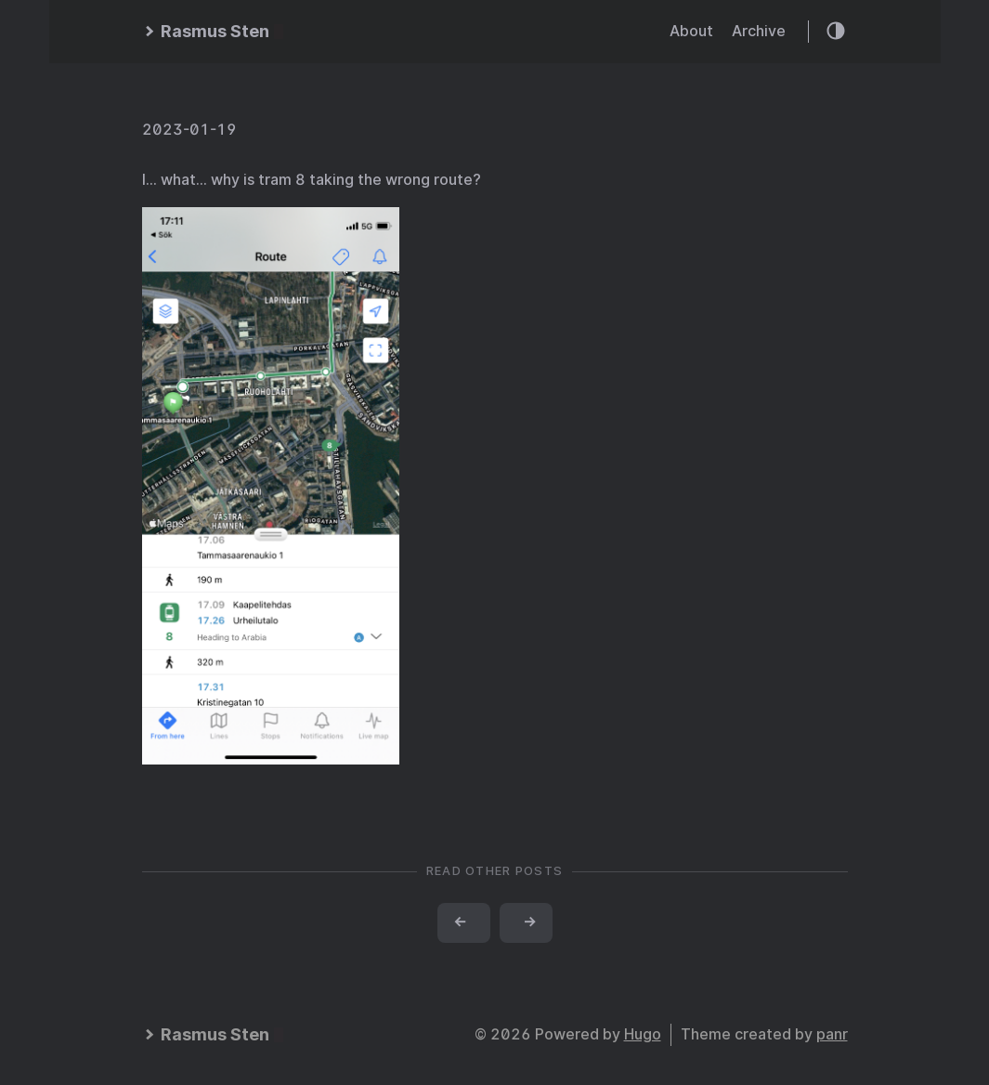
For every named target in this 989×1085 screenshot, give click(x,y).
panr (832, 1034)
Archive (759, 31)
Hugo (642, 1034)
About (691, 31)
